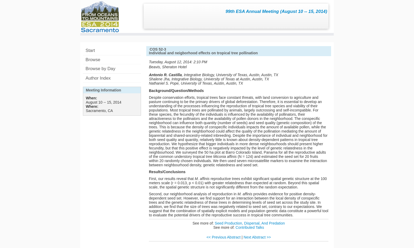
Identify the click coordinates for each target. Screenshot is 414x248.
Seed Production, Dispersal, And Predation (250, 223)
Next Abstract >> (257, 237)
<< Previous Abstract (223, 237)
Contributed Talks (250, 227)
